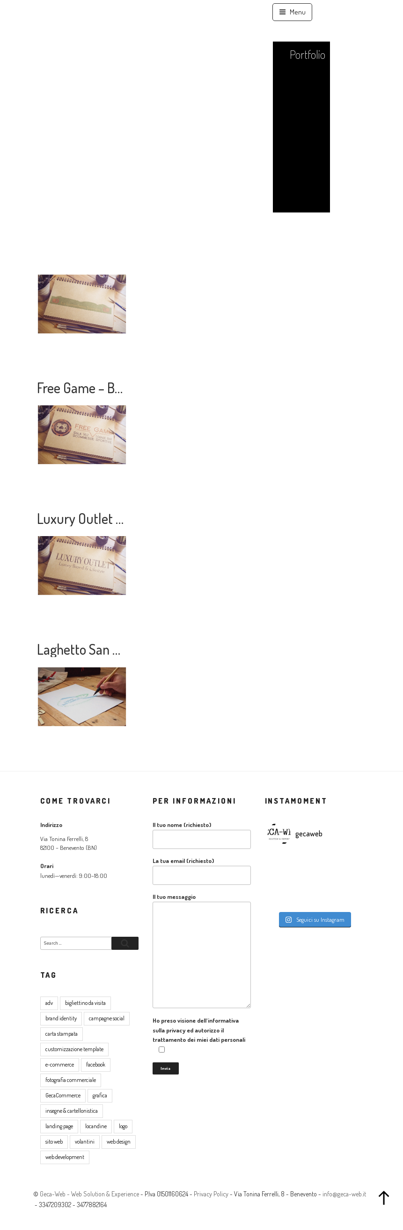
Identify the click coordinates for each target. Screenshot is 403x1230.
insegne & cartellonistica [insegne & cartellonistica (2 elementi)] (71, 1110)
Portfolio (307, 54)
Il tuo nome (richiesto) (202, 835)
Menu (292, 11)
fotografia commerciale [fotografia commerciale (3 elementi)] (70, 1079)
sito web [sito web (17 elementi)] (54, 1141)
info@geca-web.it (344, 1194)
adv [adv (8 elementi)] (49, 1002)
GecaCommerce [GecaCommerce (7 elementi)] (63, 1095)
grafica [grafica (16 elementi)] (100, 1095)
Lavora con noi (301, 233)
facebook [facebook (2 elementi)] (95, 1064)
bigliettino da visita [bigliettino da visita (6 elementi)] (85, 1002)
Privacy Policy (211, 1194)
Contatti (308, 263)
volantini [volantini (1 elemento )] (85, 1141)
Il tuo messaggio (202, 950)
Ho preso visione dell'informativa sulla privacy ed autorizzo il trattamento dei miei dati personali (199, 1035)
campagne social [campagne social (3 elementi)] (107, 1018)
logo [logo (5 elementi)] (123, 1126)
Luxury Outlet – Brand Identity (119, 518)
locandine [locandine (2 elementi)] (96, 1126)
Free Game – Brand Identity (110, 387)
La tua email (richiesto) (202, 871)
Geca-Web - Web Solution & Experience (89, 1194)
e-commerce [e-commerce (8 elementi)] (59, 1064)
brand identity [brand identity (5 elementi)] (61, 1018)
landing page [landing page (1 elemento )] (59, 1126)
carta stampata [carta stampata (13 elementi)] (61, 1033)
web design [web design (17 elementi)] (119, 1141)
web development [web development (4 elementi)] (64, 1156)
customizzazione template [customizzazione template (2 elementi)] (74, 1049)
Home (312, 33)
